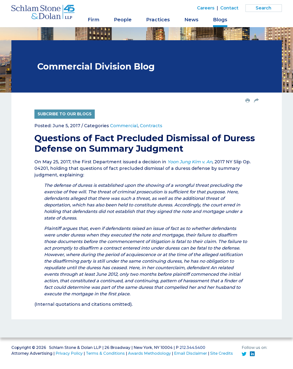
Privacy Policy (69, 353)
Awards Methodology (149, 353)
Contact (229, 8)
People (123, 20)
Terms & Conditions (105, 353)
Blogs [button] (220, 20)
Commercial (124, 125)
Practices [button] (158, 20)
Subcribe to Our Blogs (65, 114)
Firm (93, 20)
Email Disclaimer (190, 353)
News (191, 20)
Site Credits (221, 353)
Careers (205, 8)
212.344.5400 (192, 347)
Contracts (151, 125)
